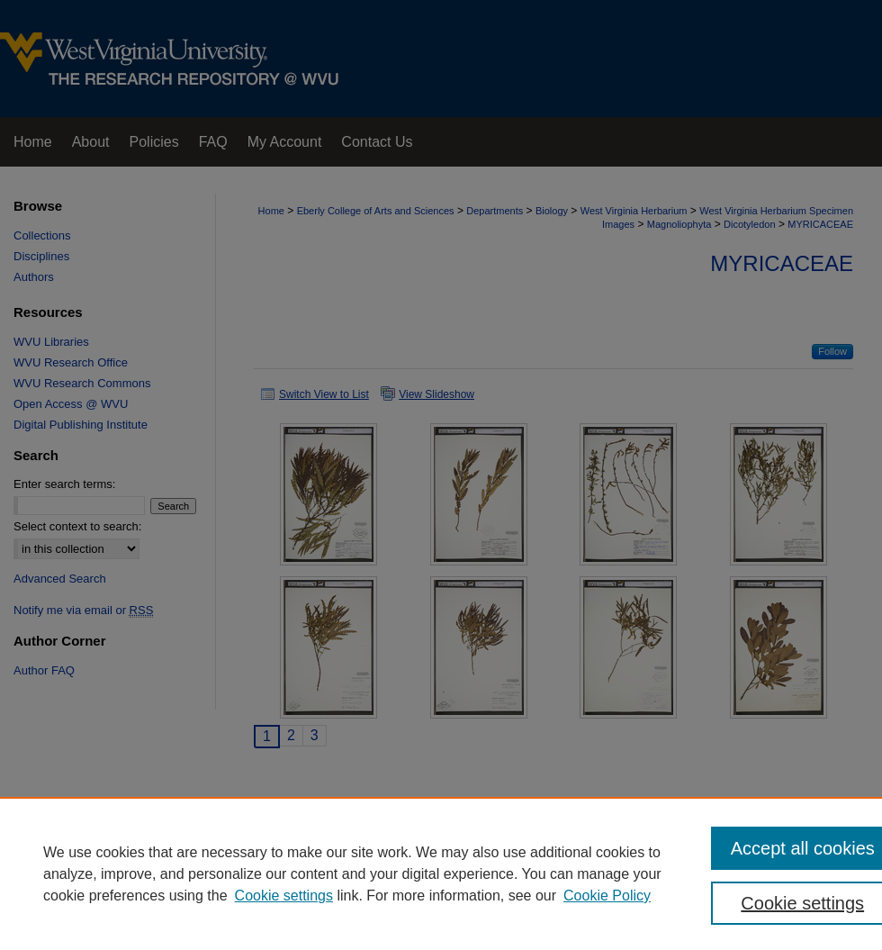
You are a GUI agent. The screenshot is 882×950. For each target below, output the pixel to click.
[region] (441, 873)
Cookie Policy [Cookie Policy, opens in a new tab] (607, 895)
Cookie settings (284, 895)
